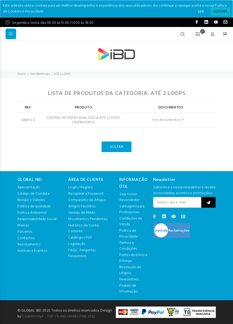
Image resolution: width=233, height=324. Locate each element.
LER (201, 12)
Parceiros (24, 232)
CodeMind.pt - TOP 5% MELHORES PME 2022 (58, 316)
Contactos (26, 238)
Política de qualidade (34, 206)
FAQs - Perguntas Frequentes (82, 253)
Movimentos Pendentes (87, 219)
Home (21, 74)
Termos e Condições (128, 246)
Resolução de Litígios (130, 270)
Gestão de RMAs (81, 213)
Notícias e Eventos (32, 251)
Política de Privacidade (128, 234)
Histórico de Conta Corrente (83, 228)
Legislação (76, 244)
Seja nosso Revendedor (129, 197)
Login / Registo (80, 187)
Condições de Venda (130, 221)
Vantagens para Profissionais (131, 209)
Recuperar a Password (85, 194)
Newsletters (129, 279)
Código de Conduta (33, 194)
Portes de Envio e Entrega (133, 258)
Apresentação (28, 187)
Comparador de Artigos (87, 200)
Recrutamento (28, 244)
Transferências (39, 74)
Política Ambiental (32, 213)
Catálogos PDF (80, 238)
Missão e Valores (31, 200)
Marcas (23, 225)
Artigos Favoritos (82, 206)
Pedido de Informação (128, 289)
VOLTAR (117, 147)
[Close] (220, 11)
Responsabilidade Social (37, 219)
